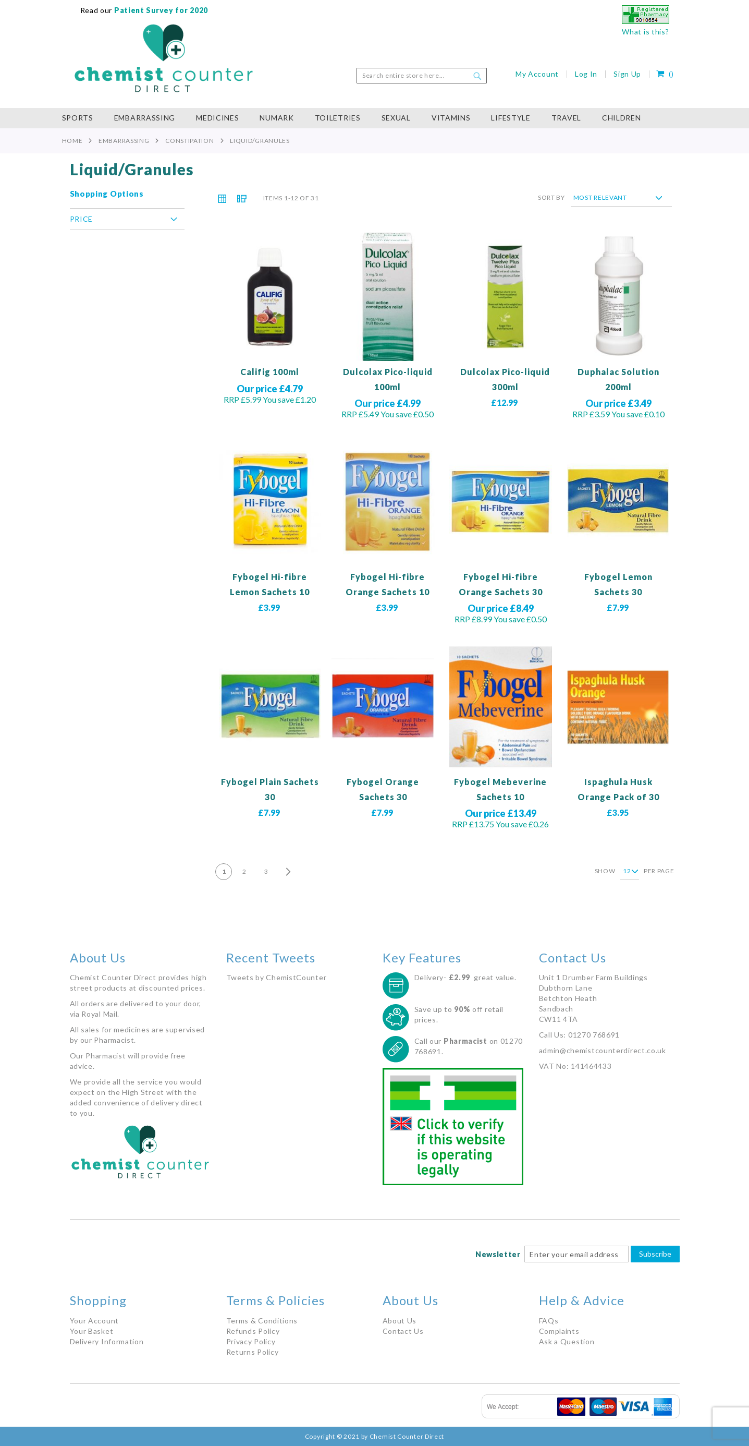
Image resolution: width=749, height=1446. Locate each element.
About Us (400, 1320)
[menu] (374, 118)
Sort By (551, 197)
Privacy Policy (251, 1341)
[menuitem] (83, 118)
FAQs (549, 1320)
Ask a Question (567, 1341)
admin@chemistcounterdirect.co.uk (602, 1050)
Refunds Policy (253, 1331)
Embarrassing (124, 140)
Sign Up (627, 73)
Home (72, 140)
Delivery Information (107, 1341)
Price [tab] (81, 218)
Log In (586, 73)
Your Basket (92, 1331)
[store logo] (163, 58)
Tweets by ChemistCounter (276, 977)
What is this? (645, 31)
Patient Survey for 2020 (160, 10)
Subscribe (655, 1253)
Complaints (559, 1331)
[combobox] (422, 75)
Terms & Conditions (262, 1320)
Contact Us (403, 1331)
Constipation (189, 140)
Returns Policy (252, 1351)
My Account (537, 73)
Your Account (94, 1320)
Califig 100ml (269, 372)
